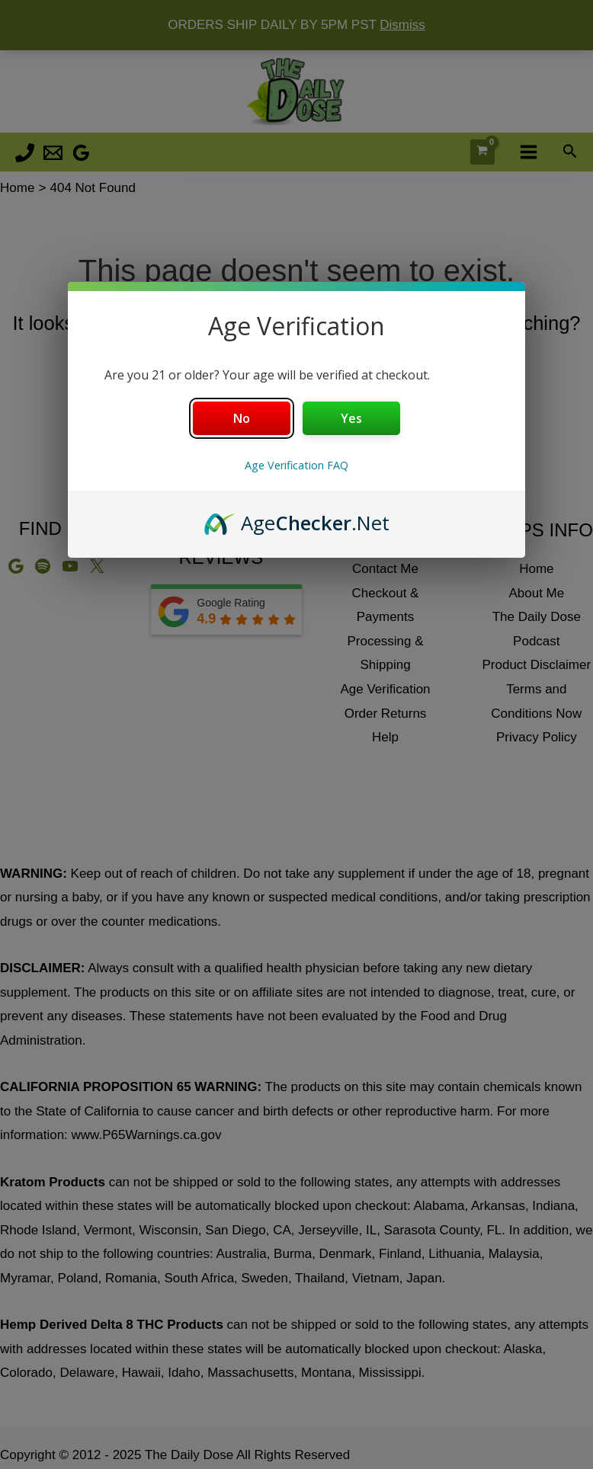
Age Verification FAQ (296, 465)
